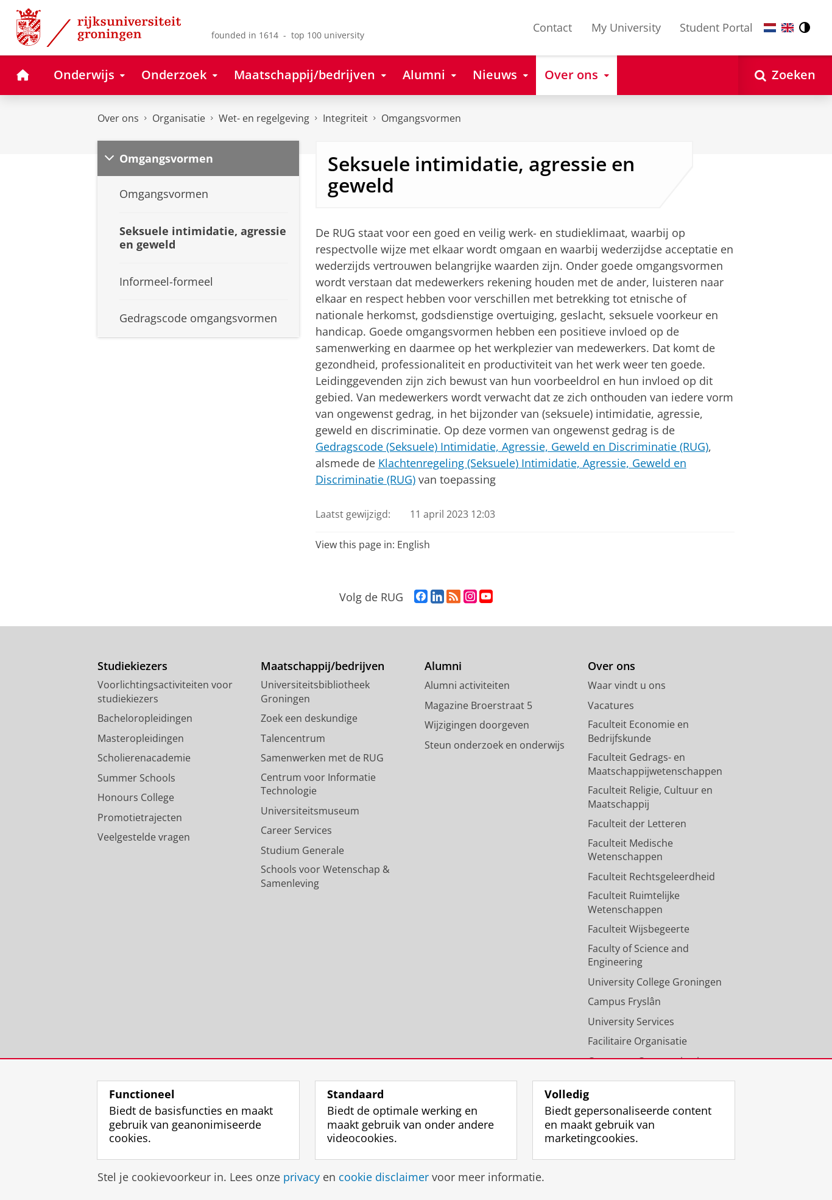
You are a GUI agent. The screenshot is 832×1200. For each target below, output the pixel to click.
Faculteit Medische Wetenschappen (630, 850)
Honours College (135, 797)
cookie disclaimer (384, 1177)
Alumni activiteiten (467, 685)
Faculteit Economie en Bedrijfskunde (638, 731)
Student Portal (716, 27)
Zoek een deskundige (309, 718)
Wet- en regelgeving (264, 118)
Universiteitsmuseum (310, 810)
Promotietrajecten (139, 817)
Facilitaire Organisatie (637, 1041)
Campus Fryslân (624, 1001)
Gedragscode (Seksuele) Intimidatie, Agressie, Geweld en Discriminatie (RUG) (512, 446)
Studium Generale (302, 850)
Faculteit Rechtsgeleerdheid (651, 876)
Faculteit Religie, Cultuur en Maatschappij (650, 797)
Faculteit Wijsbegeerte (638, 929)
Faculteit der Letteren (637, 823)
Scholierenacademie (144, 757)
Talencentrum (293, 738)
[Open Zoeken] (785, 75)
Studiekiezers (132, 666)
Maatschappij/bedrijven (322, 666)
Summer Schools (136, 778)
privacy (301, 1177)
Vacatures (611, 705)
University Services (631, 1021)
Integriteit (345, 118)
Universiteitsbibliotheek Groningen (315, 691)
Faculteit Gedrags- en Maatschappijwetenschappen (655, 764)
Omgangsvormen (421, 118)
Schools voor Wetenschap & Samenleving (325, 876)
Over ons (118, 118)
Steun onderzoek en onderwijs (495, 745)
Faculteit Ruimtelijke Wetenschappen (634, 902)
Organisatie (178, 118)
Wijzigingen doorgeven (477, 725)
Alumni (443, 666)
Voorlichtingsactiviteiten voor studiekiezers (165, 691)
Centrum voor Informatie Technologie (318, 784)
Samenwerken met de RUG (322, 757)
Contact (552, 27)
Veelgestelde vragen (143, 837)
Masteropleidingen (140, 738)
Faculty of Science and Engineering (638, 955)
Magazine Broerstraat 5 (478, 705)
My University (626, 27)
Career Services (296, 830)
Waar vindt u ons (627, 685)
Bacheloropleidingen (144, 718)
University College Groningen (655, 982)
